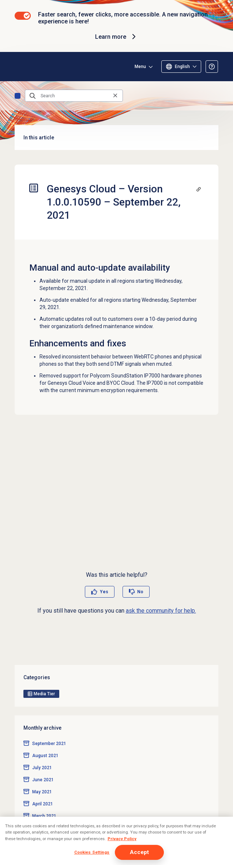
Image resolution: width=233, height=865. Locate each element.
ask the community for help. (161, 610)
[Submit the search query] (32, 96)
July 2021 (42, 767)
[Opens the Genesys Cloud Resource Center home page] (17, 66)
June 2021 (43, 779)
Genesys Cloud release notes (17, 96)
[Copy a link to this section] (198, 189)
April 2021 (42, 803)
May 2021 (42, 791)
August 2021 (45, 755)
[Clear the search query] (115, 96)
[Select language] (181, 66)
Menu (140, 66)
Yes (104, 591)
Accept (139, 852)
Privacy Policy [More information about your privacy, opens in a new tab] (122, 838)
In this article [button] (116, 137)
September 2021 (49, 743)
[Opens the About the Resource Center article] (212, 66)
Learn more (116, 36)
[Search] (74, 96)
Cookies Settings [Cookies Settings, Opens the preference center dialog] (92, 852)
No (140, 591)
